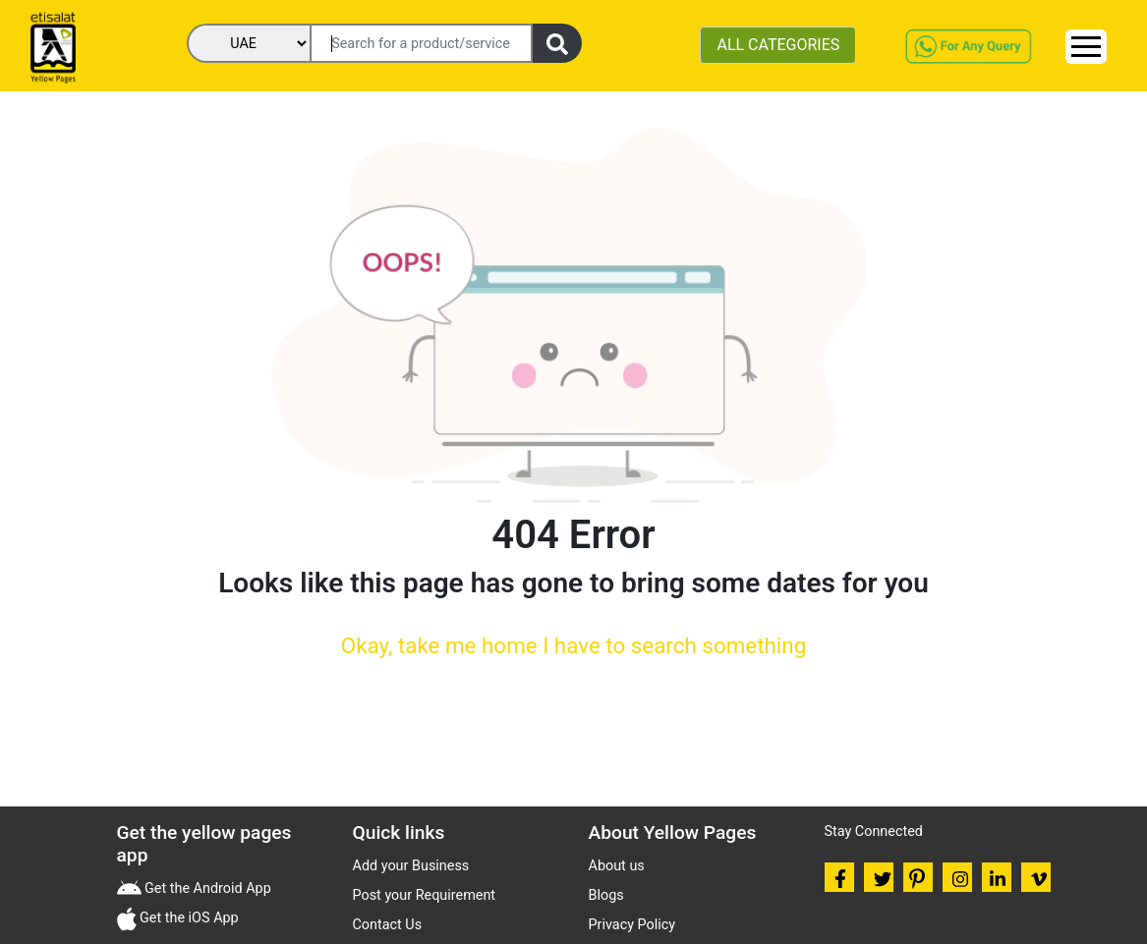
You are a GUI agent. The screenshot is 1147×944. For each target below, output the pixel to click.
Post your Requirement (424, 895)
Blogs (606, 895)
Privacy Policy (632, 924)
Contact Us (388, 924)
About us (617, 866)
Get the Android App (206, 888)
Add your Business (411, 866)
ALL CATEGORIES (778, 44)
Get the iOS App (188, 918)
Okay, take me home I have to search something (573, 645)
